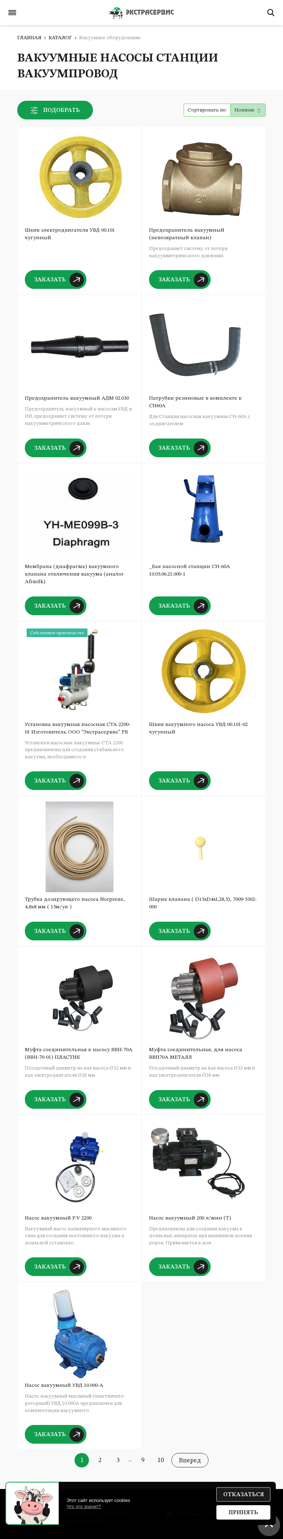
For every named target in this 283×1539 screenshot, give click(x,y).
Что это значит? (84, 1506)
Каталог (60, 37)
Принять (243, 1513)
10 (160, 1460)
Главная (29, 37)
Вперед (190, 1460)
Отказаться (243, 1495)
